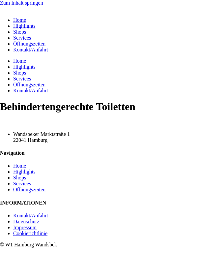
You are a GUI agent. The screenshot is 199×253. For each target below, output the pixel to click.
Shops (19, 32)
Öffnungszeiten (29, 44)
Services (22, 38)
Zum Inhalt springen (21, 3)
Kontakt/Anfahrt (30, 49)
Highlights (24, 26)
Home (19, 20)
